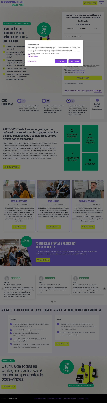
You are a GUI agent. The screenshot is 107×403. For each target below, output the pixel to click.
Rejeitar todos (61, 61)
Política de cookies (32, 55)
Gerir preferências (32, 61)
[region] (54, 53)
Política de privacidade (33, 56)
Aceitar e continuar (74, 61)
